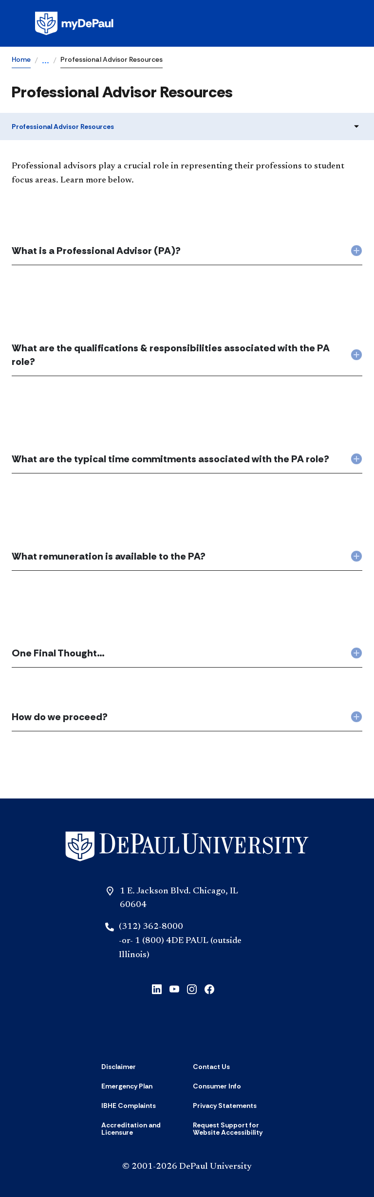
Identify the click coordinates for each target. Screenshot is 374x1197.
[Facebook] (209, 988)
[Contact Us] (211, 1066)
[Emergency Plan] (126, 1086)
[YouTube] (174, 988)
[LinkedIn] (157, 988)
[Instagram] (192, 988)
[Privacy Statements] (225, 1105)
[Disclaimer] (118, 1066)
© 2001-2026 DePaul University (187, 1166)
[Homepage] (187, 23)
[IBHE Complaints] (128, 1105)
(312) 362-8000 (151, 927)
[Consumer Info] (217, 1086)
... (45, 61)
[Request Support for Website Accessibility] (233, 1129)
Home (21, 59)
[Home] (187, 846)
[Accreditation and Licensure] (141, 1129)
